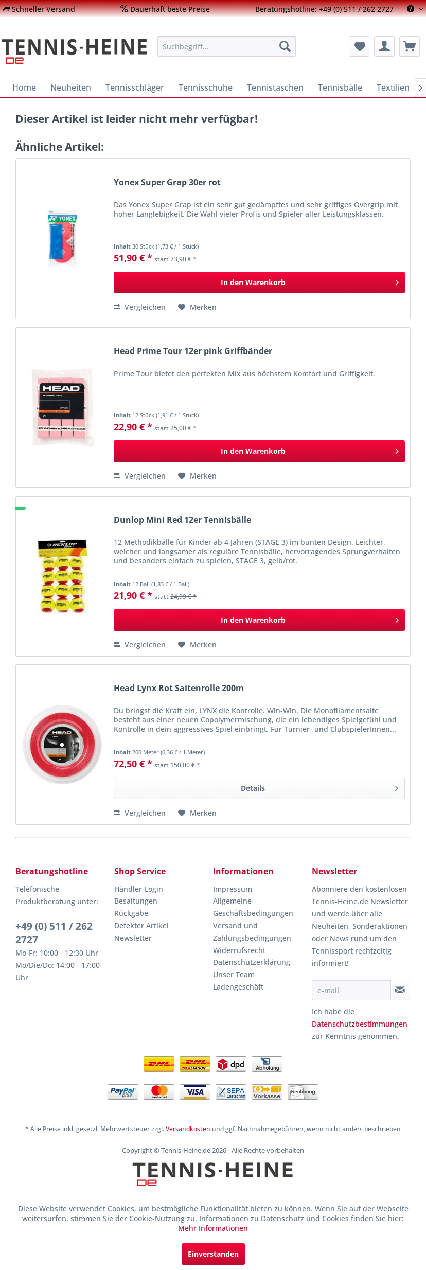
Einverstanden (213, 1254)
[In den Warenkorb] (259, 282)
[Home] (24, 87)
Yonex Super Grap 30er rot (167, 182)
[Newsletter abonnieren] (400, 990)
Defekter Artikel (141, 925)
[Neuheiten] (70, 87)
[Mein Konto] (384, 46)
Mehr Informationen (213, 1228)
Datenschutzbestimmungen (359, 1024)
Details (319, 786)
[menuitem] (39, 9)
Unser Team (234, 974)
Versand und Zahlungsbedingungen (252, 932)
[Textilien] (393, 87)
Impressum (232, 889)
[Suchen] (285, 46)
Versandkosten (188, 1128)
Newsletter (133, 938)
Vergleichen (140, 307)
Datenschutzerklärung (251, 962)
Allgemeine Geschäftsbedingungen (253, 907)
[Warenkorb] (409, 46)
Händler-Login (138, 889)
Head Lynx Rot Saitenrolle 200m (179, 688)
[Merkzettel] (359, 46)
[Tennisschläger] (134, 87)
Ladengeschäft (238, 987)
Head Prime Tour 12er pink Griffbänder (193, 351)
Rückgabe (131, 913)
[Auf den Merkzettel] (197, 307)
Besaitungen (135, 901)
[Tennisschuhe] (205, 87)
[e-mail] (351, 990)
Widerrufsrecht (239, 950)
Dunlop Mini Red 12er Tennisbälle (182, 520)
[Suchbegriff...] (226, 46)
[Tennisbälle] (340, 87)
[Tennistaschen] (275, 87)
